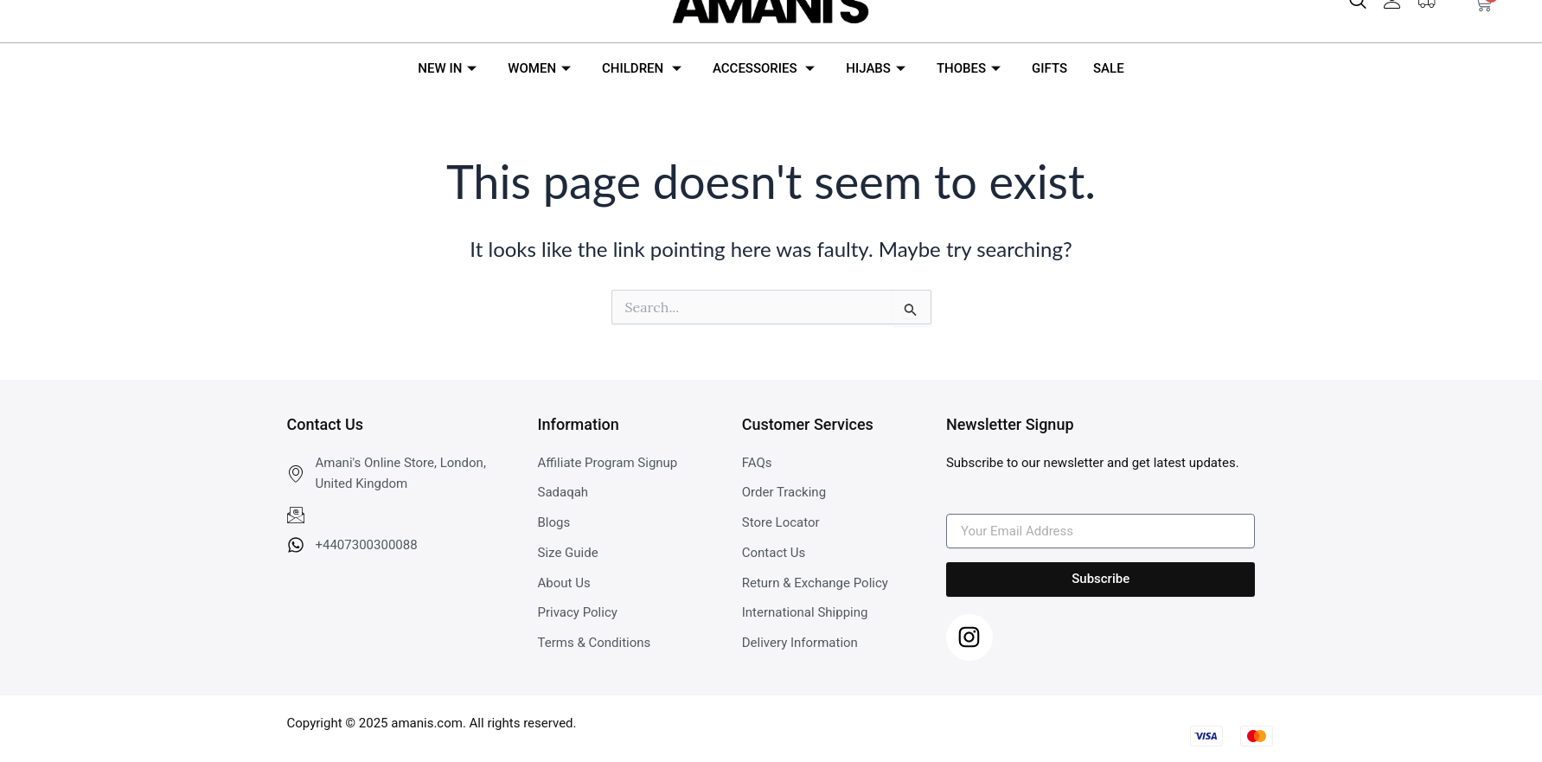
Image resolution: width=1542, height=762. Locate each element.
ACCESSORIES (764, 68)
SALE (1108, 68)
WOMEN (539, 68)
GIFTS (1049, 68)
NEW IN (447, 68)
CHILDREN (641, 68)
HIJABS (875, 68)
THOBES (969, 68)
